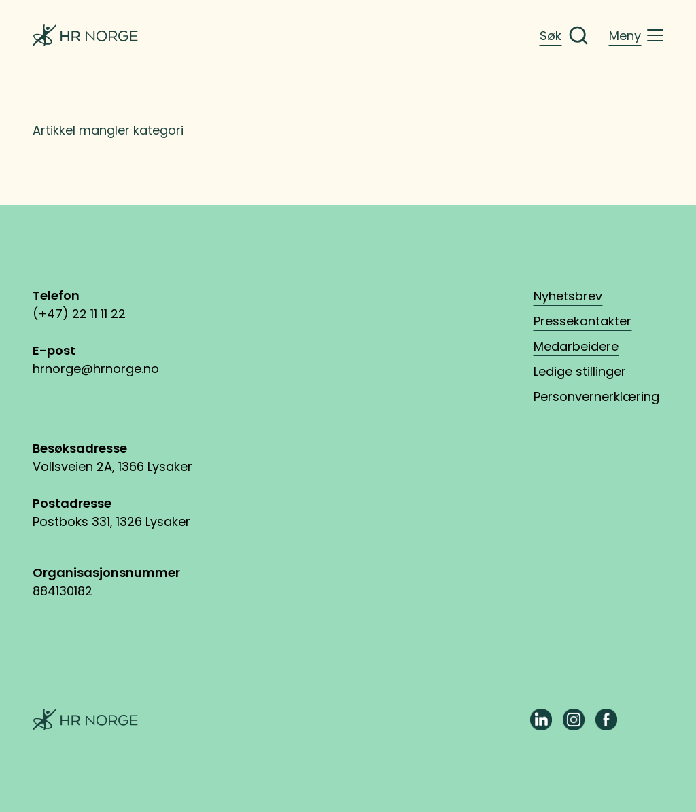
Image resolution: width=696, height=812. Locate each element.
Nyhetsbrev (568, 295)
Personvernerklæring (596, 396)
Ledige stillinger (580, 371)
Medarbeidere (576, 346)
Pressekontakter (582, 321)
